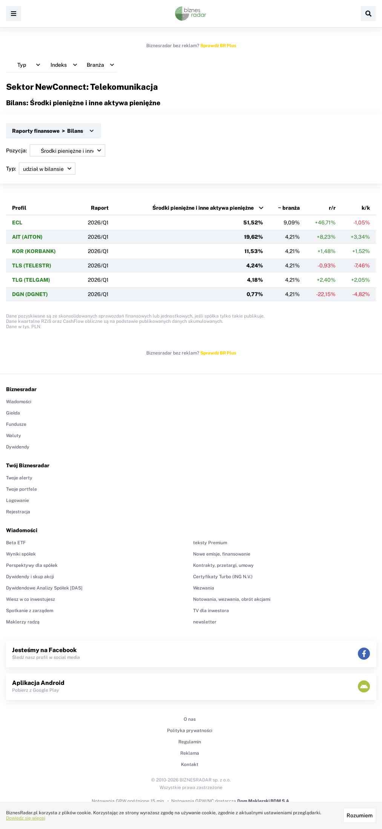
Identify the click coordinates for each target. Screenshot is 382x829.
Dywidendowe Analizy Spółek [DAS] (44, 588)
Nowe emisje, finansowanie (221, 554)
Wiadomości (18, 401)
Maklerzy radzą (23, 622)
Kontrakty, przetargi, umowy (223, 565)
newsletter (204, 622)
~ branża (289, 208)
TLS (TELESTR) (31, 266)
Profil (19, 208)
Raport (100, 208)
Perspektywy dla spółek (32, 565)
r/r (332, 208)
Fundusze (16, 424)
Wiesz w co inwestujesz (30, 599)
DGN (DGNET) (30, 294)
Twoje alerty (19, 478)
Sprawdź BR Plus (218, 45)
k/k (366, 208)
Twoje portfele (21, 489)
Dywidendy (17, 447)
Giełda (13, 413)
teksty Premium (210, 542)
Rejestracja (18, 511)
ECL (17, 223)
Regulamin (189, 742)
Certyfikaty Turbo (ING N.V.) (223, 576)
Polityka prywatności (189, 730)
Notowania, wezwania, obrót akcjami (231, 599)
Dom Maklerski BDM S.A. (263, 801)
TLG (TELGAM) (31, 280)
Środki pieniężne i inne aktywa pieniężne (203, 208)
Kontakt (189, 764)
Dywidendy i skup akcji (30, 576)
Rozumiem (360, 815)
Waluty (13, 435)
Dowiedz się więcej (25, 818)
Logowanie (17, 500)
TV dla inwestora (211, 610)
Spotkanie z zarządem (29, 610)
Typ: (40, 169)
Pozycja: (55, 150)
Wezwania (203, 588)
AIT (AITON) (27, 237)
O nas (190, 719)
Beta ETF (16, 542)
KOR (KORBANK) (34, 251)
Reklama (189, 753)
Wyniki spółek (21, 554)
